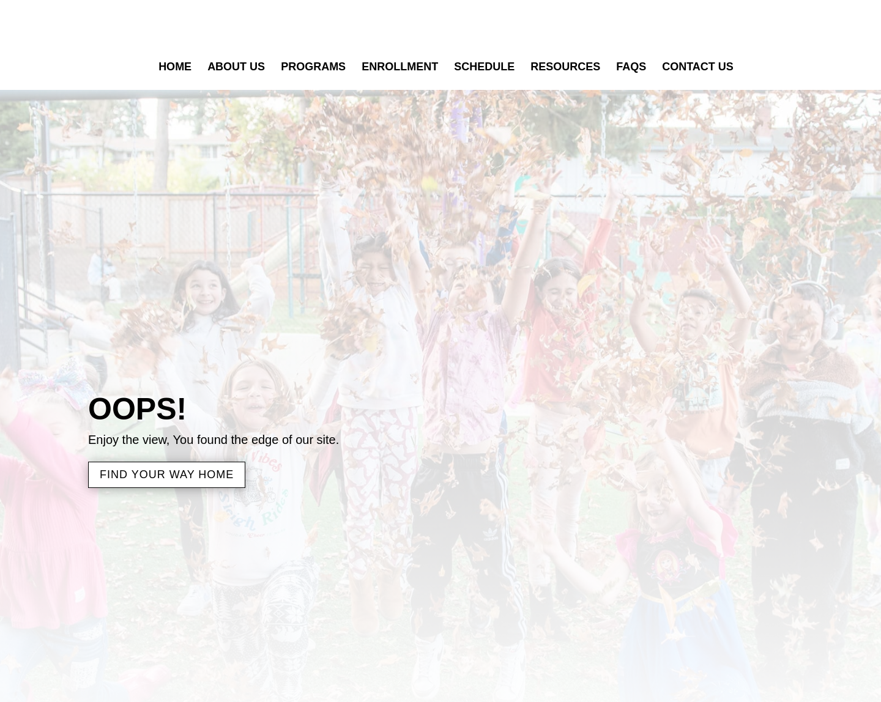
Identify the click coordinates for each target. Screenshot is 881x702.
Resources (565, 67)
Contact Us (698, 67)
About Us (236, 67)
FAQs (631, 67)
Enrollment (400, 67)
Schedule (484, 67)
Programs (313, 67)
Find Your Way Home (167, 474)
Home (174, 67)
